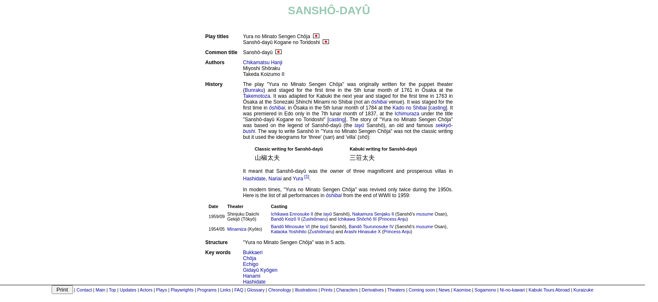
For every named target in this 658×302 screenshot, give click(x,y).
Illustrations (306, 289)
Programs (207, 289)
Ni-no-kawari (512, 289)
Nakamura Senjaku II (373, 213)
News (444, 289)
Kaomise (462, 289)
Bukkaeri (253, 252)
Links (225, 289)
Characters (347, 289)
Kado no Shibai (409, 108)
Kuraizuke (583, 289)
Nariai (275, 179)
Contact (84, 289)
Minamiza (237, 229)
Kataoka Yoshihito (289, 231)
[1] (306, 176)
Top (112, 289)
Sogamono (485, 289)
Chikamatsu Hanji (262, 62)
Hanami (251, 276)
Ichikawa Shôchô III (357, 218)
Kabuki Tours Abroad (549, 289)
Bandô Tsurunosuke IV (371, 226)
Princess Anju (393, 218)
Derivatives (373, 289)
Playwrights (182, 289)
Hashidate (254, 179)
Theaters (396, 289)
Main (100, 289)
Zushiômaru (314, 218)
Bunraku (254, 90)
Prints (326, 289)
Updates (128, 289)
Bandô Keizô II (285, 218)
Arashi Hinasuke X (362, 231)
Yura (298, 179)
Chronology (279, 289)
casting (438, 108)
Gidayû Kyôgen (260, 270)
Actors (146, 289)
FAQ (238, 289)
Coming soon (422, 289)
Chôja (249, 258)
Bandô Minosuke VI (290, 226)
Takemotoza (256, 96)
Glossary (255, 289)
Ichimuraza (407, 114)
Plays (161, 289)
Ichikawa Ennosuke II (292, 213)
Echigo (250, 264)
